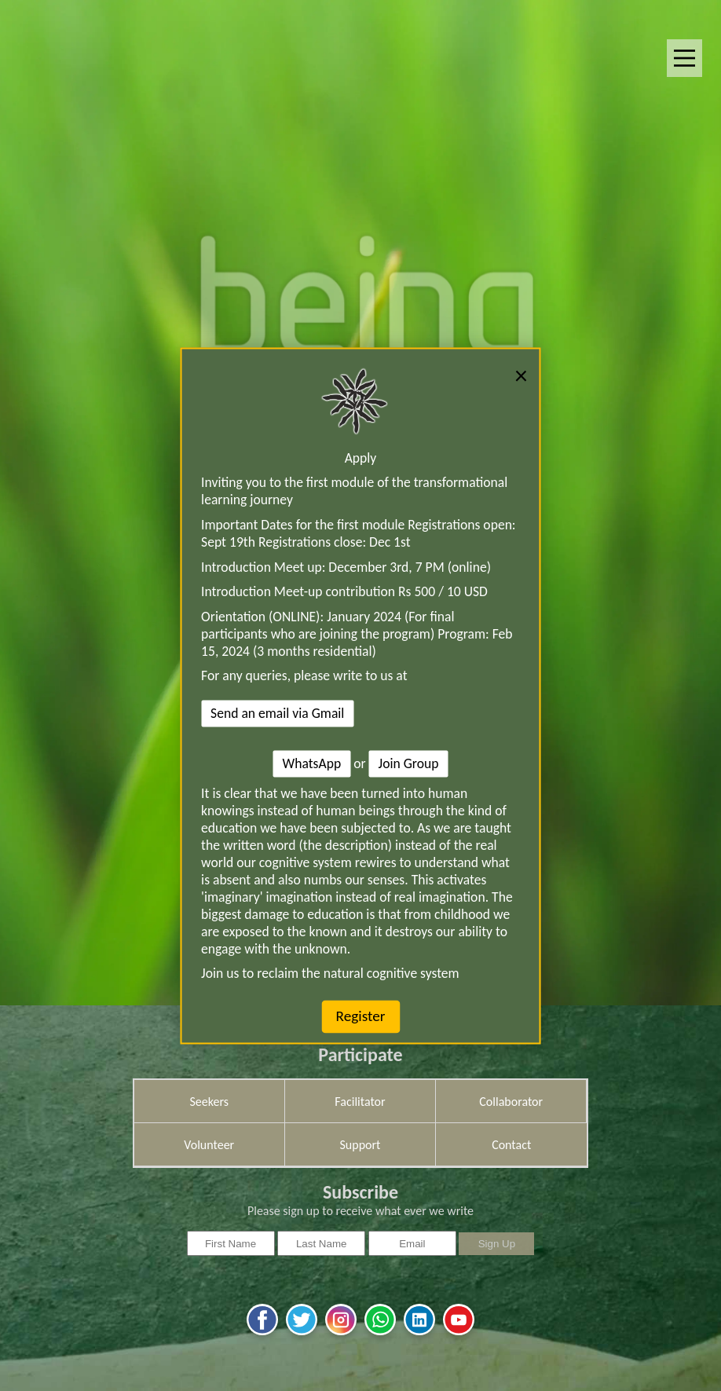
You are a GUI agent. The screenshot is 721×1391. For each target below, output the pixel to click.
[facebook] (262, 1333)
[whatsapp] (380, 1333)
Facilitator (360, 1101)
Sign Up (496, 1244)
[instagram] (341, 1333)
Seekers (209, 1101)
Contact (511, 1144)
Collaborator (511, 1101)
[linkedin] (419, 1333)
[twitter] (302, 1333)
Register (361, 1017)
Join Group (409, 763)
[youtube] (459, 1333)
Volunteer (209, 1144)
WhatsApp (312, 763)
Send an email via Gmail (277, 714)
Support (360, 1144)
